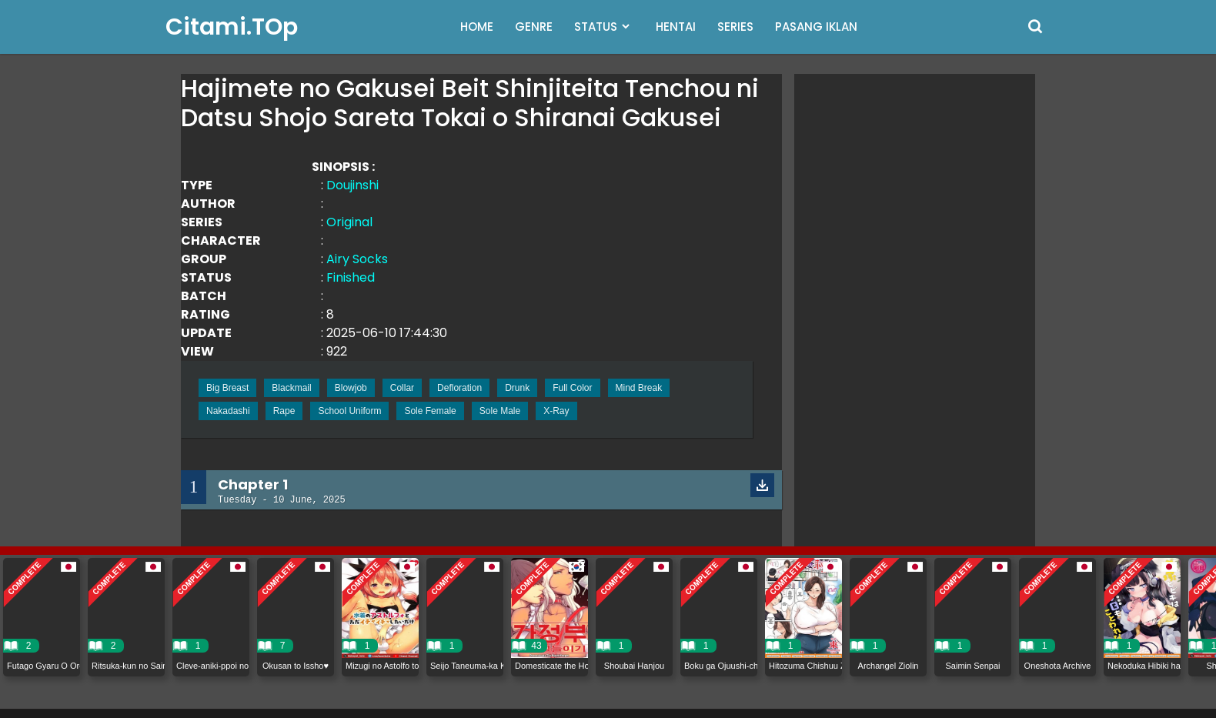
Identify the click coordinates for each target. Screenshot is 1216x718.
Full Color (572, 387)
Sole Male (499, 411)
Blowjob (351, 387)
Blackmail (291, 387)
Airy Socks (357, 259)
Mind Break (639, 387)
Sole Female (430, 411)
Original (349, 222)
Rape (284, 411)
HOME (476, 26)
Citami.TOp (231, 27)
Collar (402, 387)
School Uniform (349, 411)
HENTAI (676, 26)
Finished (350, 277)
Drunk (517, 387)
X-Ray (556, 411)
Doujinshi (352, 185)
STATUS (595, 26)
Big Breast (227, 387)
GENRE (534, 26)
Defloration (459, 387)
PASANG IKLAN (816, 26)
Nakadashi (228, 411)
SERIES (735, 26)
